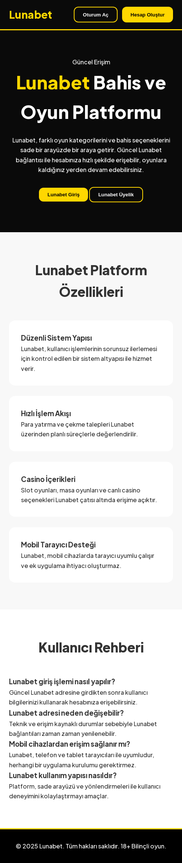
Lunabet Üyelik (116, 194)
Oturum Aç (95, 15)
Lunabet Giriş (64, 194)
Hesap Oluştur (148, 15)
